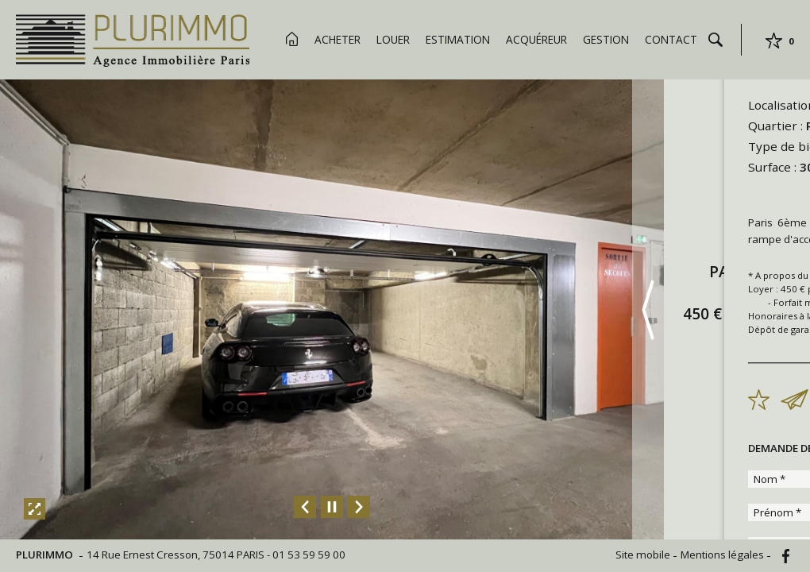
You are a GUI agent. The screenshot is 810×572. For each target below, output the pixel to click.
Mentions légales (723, 554)
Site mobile (644, 554)
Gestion (606, 39)
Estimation (458, 39)
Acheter (337, 39)
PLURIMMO (45, 554)
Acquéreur (536, 39)
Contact (671, 39)
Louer (393, 39)
